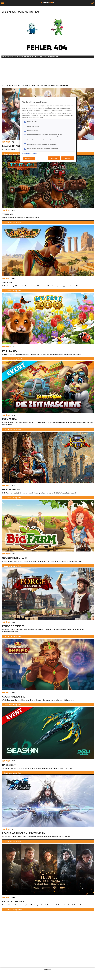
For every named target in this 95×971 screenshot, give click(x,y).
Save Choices (28, 158)
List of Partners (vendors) (29, 153)
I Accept (67, 158)
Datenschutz (47, 969)
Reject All (54, 158)
